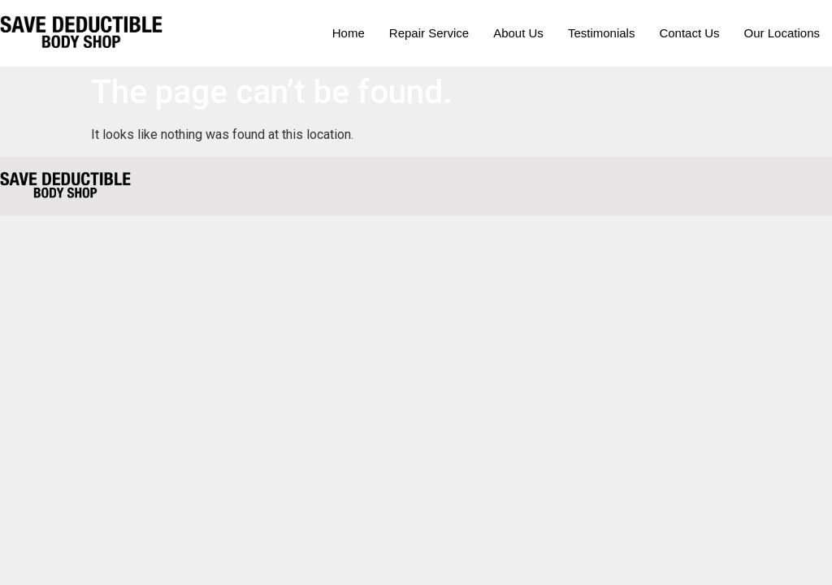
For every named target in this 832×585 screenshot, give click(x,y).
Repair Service (429, 33)
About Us (518, 33)
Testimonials (601, 33)
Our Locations (782, 33)
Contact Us (689, 33)
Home (348, 33)
